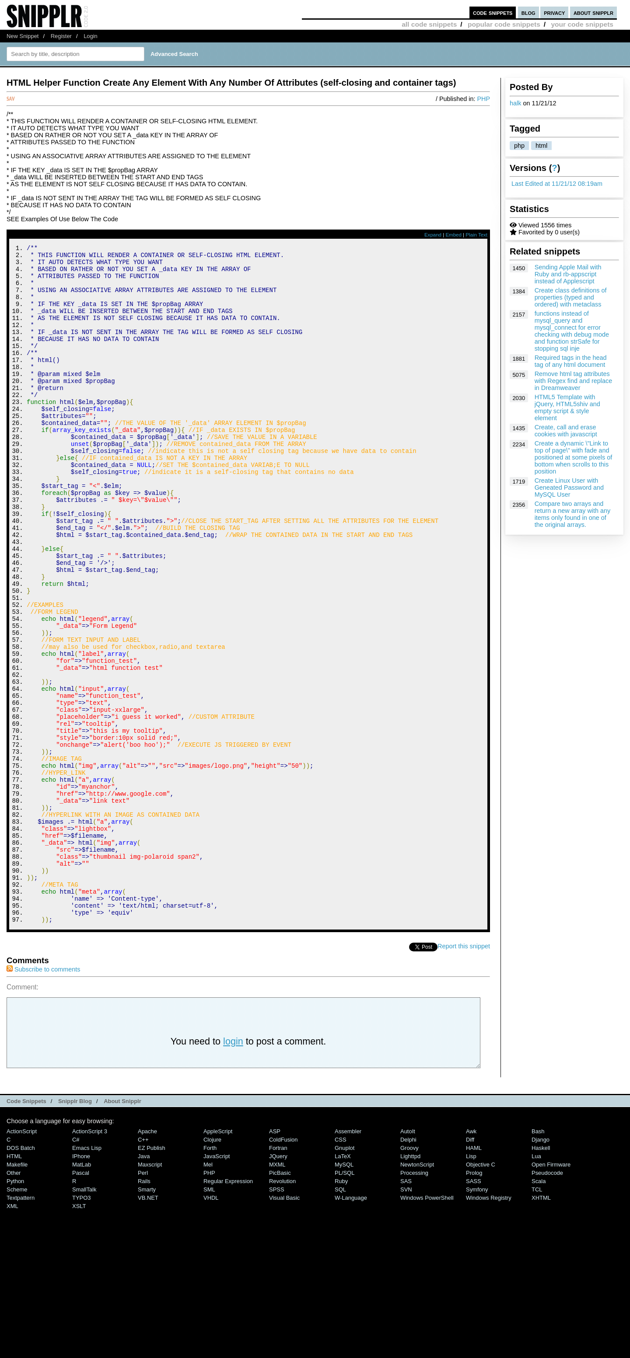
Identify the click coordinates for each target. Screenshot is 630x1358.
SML (209, 1316)
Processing (414, 1300)
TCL (537, 1316)
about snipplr (593, 12)
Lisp (471, 1283)
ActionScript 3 (89, 1258)
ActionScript (22, 1258)
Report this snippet (464, 1073)
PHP (483, 98)
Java (144, 1283)
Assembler (348, 1258)
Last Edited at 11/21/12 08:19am (556, 183)
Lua (536, 1283)
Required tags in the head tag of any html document (571, 361)
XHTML (541, 1325)
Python (15, 1308)
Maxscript (150, 1291)
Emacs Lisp (87, 1275)
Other (14, 1300)
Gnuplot (344, 1275)
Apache (147, 1258)
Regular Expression (228, 1308)
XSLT (79, 1333)
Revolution (282, 1308)
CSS (340, 1267)
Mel (208, 1291)
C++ (143, 1267)
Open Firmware (551, 1291)
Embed (453, 234)
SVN (406, 1316)
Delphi (408, 1267)
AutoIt (407, 1258)
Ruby (341, 1308)
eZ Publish (151, 1275)
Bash (538, 1258)
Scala (539, 1308)
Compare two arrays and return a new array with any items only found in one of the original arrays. (573, 514)
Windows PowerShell (427, 1325)
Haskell (541, 1275)
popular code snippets (504, 24)
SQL (340, 1316)
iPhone (81, 1283)
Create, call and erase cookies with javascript (566, 431)
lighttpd (410, 1283)
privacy (554, 12)
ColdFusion (283, 1267)
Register (61, 36)
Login (91, 36)
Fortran (278, 1275)
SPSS (276, 1316)
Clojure (212, 1267)
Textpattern (21, 1325)
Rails (144, 1308)
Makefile (17, 1291)
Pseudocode (547, 1300)
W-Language (351, 1325)
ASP (274, 1258)
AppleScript (217, 1258)
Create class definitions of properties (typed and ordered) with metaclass (571, 297)
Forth (210, 1275)
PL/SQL (344, 1300)
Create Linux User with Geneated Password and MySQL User (569, 487)
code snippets (493, 12)
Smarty (147, 1316)
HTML (14, 1283)
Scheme (17, 1316)
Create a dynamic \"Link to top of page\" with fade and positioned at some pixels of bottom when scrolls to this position (573, 457)
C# (76, 1267)
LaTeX (343, 1283)
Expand (432, 234)
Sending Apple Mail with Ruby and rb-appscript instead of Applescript (568, 274)
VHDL (211, 1325)
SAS (406, 1308)
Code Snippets (26, 1228)
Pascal (80, 1300)
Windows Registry (488, 1325)
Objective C (480, 1291)
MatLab (81, 1291)
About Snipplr (122, 1228)
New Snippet (22, 36)
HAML (474, 1275)
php (519, 145)
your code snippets (582, 24)
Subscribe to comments (43, 1096)
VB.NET (148, 1325)
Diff (470, 1267)
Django (541, 1267)
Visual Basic (284, 1325)
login (233, 1168)
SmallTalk (84, 1316)
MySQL (344, 1291)
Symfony (477, 1316)
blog (529, 12)
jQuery (278, 1283)
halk (515, 103)
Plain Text (476, 234)
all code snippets (429, 24)
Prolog (474, 1300)
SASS (473, 1308)
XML (12, 1333)
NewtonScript (417, 1291)
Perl (143, 1300)
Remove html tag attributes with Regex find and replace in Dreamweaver (573, 380)
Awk (471, 1258)
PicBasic (280, 1300)
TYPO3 (81, 1325)
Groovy (409, 1275)
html (541, 145)
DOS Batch (21, 1275)
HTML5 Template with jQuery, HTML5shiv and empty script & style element (567, 407)
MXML (277, 1291)
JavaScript (216, 1283)
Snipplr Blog (75, 1228)
